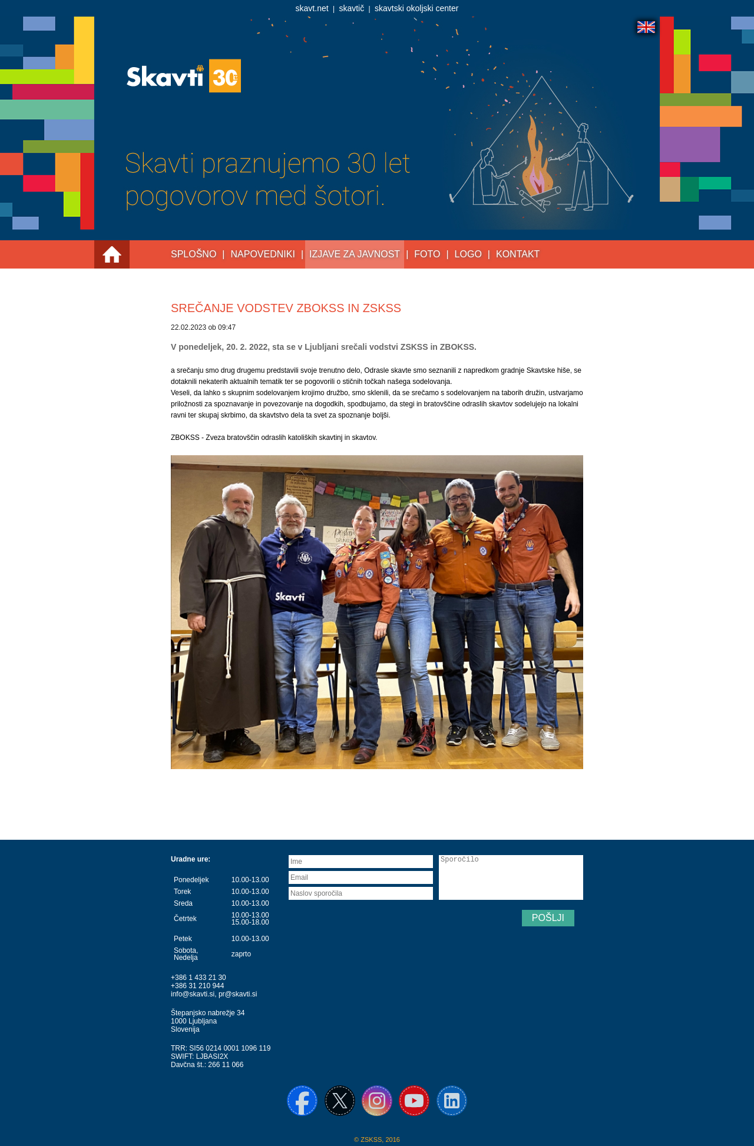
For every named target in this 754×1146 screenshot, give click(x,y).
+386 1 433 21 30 (198, 977)
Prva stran (112, 254)
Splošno (193, 254)
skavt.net (312, 8)
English (646, 27)
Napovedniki (263, 254)
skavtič (351, 8)
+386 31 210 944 (197, 986)
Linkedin (452, 1101)
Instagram (377, 1101)
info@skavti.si (192, 994)
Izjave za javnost (354, 254)
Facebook (302, 1101)
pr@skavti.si (238, 994)
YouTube (414, 1101)
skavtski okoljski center (416, 8)
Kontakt (518, 254)
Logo (468, 254)
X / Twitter (340, 1101)
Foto (427, 254)
